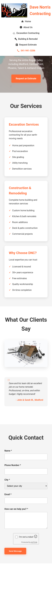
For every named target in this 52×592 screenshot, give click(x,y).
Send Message (15, 551)
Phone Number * (12, 465)
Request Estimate (26, 44)
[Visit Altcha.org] (35, 537)
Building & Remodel (26, 39)
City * (7, 479)
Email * (8, 494)
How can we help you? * (16, 509)
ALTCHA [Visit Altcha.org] (34, 542)
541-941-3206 (26, 50)
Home (26, 21)
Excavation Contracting (26, 33)
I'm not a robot (26, 537)
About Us (26, 27)
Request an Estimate (26, 78)
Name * (8, 450)
